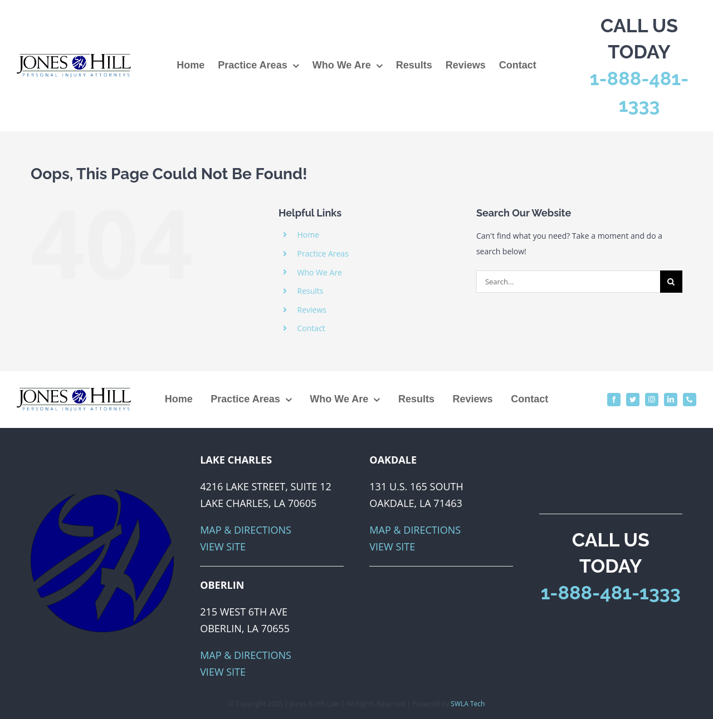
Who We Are (319, 272)
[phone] (689, 399)
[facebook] (614, 399)
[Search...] (568, 281)
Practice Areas (323, 253)
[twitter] (632, 399)
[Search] (671, 281)
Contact (311, 328)
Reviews (311, 309)
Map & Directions (245, 529)
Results (310, 290)
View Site (223, 546)
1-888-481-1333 (611, 593)
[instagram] (651, 399)
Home (308, 234)
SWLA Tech (468, 703)
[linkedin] (670, 399)
